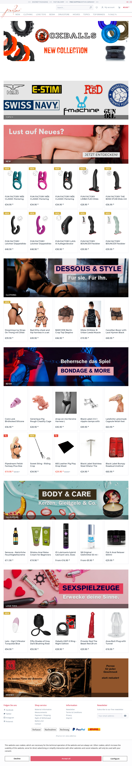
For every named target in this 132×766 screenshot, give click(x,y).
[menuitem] (74, 7)
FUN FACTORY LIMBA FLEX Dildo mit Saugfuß (89, 197)
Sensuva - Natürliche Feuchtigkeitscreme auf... (15, 553)
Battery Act (39, 721)
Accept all (66, 759)
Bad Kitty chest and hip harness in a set (40, 331)
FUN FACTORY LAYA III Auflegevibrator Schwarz (65, 242)
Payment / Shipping (43, 715)
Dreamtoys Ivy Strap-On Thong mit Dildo (15, 331)
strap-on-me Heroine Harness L (65, 420)
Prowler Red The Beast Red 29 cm (89, 642)
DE (127, 2)
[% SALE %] (112, 14)
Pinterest (8, 721)
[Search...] (74, 7)
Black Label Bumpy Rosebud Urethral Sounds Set (115, 464)
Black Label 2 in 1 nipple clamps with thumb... (90, 420)
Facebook (8, 710)
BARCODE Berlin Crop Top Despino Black (64, 331)
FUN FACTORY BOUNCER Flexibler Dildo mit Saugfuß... (90, 242)
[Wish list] (96, 7)
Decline (17, 759)
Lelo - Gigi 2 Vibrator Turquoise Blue (15, 642)
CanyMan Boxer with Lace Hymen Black (116, 331)
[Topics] (86, 14)
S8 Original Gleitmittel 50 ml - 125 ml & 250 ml (90, 553)
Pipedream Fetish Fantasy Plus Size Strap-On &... (14, 464)
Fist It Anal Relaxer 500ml (115, 553)
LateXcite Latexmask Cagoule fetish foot (116, 420)
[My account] (108, 7)
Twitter (7, 714)
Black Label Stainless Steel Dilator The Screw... (91, 464)
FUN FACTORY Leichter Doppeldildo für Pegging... (15, 242)
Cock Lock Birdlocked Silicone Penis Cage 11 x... (14, 420)
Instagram (9, 718)
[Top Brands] (99, 14)
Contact (38, 724)
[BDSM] (52, 14)
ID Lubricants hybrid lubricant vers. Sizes (65, 553)
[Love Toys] (41, 14)
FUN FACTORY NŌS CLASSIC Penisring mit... (14, 197)
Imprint (69, 718)
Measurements (41, 712)
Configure (115, 759)
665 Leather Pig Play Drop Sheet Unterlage (65, 464)
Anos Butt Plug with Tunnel (116, 642)
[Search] (90, 7)
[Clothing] (28, 14)
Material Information (43, 709)
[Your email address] (109, 715)
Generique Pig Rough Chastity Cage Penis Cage (40, 420)
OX (66, 41)
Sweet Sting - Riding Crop (40, 464)
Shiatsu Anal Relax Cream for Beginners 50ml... (40, 553)
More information (19, 751)
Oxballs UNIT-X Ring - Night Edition (65, 642)
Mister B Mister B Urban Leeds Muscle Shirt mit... (91, 331)
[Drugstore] (64, 14)
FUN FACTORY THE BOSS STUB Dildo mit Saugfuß (116, 197)
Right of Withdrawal (43, 718)
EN (131, 2)
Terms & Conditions (74, 712)
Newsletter (70, 709)
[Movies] (76, 14)
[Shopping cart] (124, 7)
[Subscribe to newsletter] (125, 715)
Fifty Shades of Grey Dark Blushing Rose (40, 642)
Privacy (69, 715)
